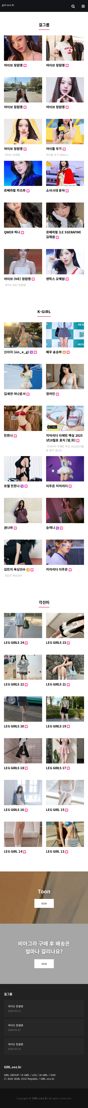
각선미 (44, 602)
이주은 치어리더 (59, 485)
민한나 (10, 435)
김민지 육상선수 (19, 569)
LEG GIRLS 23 (58, 642)
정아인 (52, 393)
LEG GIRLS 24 (16, 642)
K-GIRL (44, 311)
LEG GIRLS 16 (16, 809)
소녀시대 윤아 (57, 190)
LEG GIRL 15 (57, 809)
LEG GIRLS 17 (58, 767)
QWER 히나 (14, 232)
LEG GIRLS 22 (16, 684)
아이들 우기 (56, 148)
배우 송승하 (58, 351)
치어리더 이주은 (59, 569)
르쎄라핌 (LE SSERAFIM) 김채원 (63, 234)
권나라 (10, 527)
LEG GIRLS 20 (16, 726)
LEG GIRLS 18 (16, 767)
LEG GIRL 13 (57, 851)
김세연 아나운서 (17, 393)
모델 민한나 (16, 485)
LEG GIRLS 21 (58, 684)
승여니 (54, 527)
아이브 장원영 (15, 65)
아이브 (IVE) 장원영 (19, 278)
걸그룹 (44, 24)
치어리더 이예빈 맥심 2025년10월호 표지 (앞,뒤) (64, 437)
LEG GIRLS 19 (58, 726)
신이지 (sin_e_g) (20, 351)
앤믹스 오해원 (57, 278)
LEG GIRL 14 (15, 851)
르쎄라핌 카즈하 (17, 190)
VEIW (44, 903)
